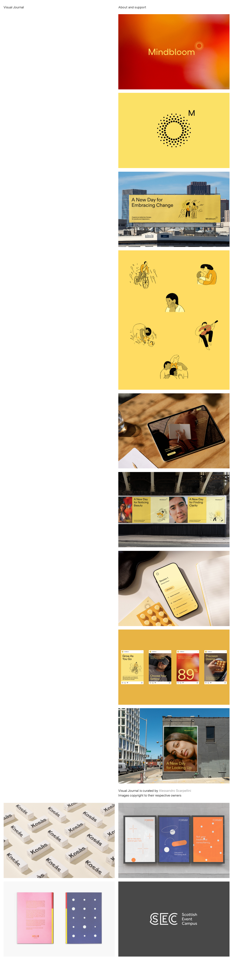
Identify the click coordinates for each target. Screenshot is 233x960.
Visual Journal (14, 7)
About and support (132, 7)
